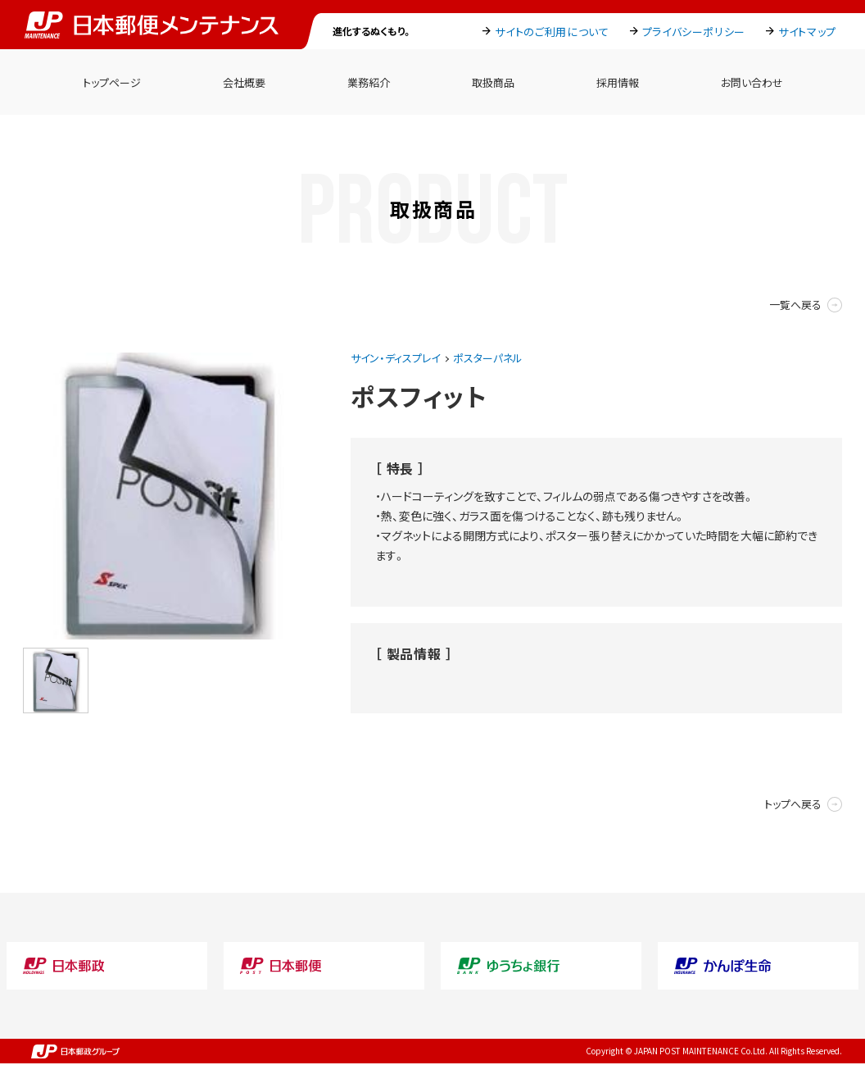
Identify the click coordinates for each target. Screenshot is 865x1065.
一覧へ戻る (795, 304)
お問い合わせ (752, 82)
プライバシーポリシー (694, 31)
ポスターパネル (488, 358)
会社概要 (244, 82)
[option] (166, 496)
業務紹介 (368, 82)
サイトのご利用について (552, 31)
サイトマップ (807, 31)
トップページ (112, 82)
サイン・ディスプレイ (395, 358)
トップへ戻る (793, 804)
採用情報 (617, 82)
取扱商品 (493, 82)
